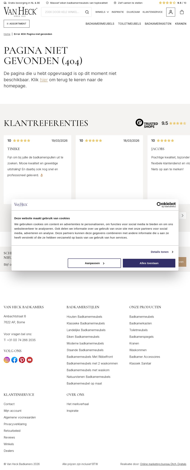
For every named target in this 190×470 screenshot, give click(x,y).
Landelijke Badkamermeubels (86, 330)
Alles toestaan (149, 263)
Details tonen (159, 251)
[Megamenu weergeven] (17, 24)
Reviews (9, 437)
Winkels (102, 12)
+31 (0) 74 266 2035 (21, 340)
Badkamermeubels (100, 23)
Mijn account (12, 411)
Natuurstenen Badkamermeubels (88, 377)
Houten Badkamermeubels (84, 316)
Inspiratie (118, 12)
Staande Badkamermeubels (85, 350)
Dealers (9, 451)
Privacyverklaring (15, 424)
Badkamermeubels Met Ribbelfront (90, 357)
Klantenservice (153, 12)
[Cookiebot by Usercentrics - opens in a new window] (159, 205)
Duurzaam (133, 12)
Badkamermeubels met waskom (88, 370)
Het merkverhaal (78, 404)
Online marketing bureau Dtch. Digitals (163, 464)
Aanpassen (94, 263)
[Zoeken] (87, 12)
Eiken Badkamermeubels (83, 336)
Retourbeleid (12, 431)
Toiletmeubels (129, 23)
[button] (182, 215)
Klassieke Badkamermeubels (86, 323)
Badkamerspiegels (141, 336)
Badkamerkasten (158, 23)
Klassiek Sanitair (140, 363)
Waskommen (138, 350)
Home (7, 34)
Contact (9, 404)
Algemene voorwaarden (20, 417)
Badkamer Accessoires (144, 357)
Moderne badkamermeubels (85, 343)
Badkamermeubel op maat (84, 383)
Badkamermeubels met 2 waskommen (92, 363)
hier (44, 79)
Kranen (180, 23)
